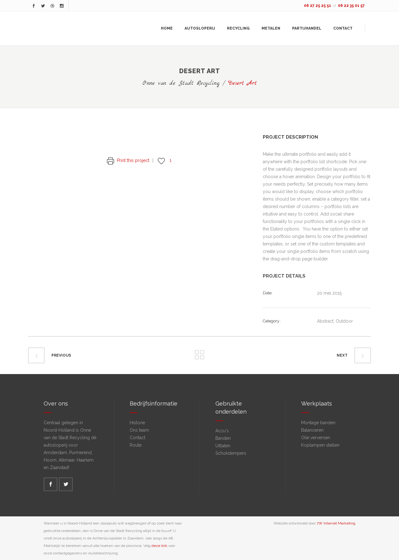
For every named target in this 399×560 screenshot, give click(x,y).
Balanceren (312, 430)
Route (136, 445)
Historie (137, 422)
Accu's (222, 430)
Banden (223, 438)
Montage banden (318, 422)
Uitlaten (222, 445)
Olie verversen (315, 437)
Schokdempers (230, 453)
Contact (137, 437)
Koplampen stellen (320, 445)
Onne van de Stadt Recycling (180, 83)
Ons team (139, 430)
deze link (159, 545)
